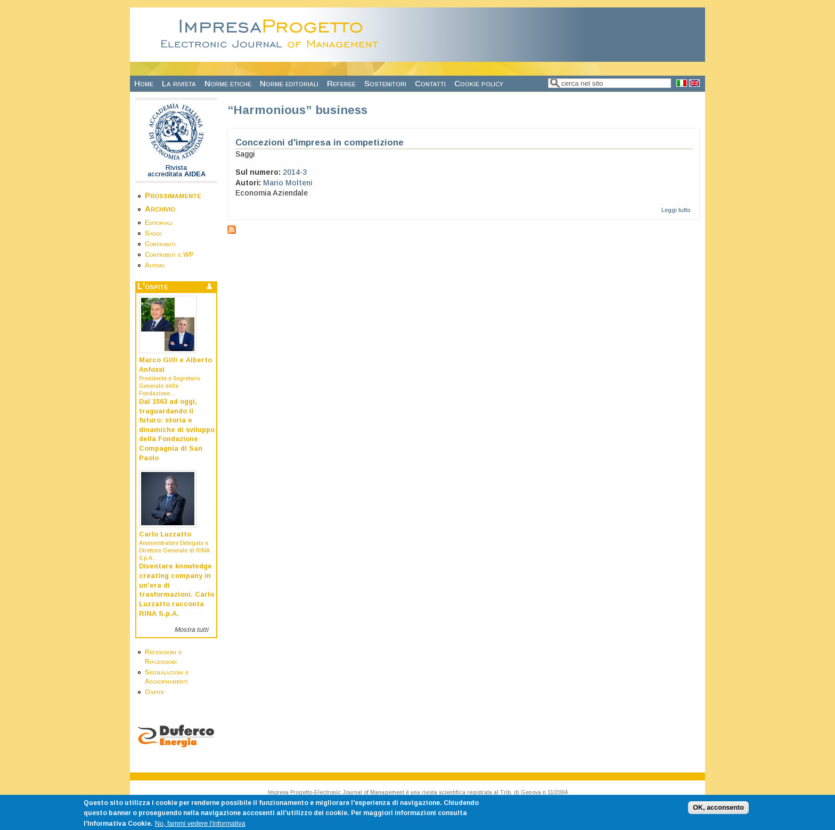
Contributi (160, 244)
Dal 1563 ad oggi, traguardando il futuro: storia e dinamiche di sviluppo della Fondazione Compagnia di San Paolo (177, 430)
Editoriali (159, 222)
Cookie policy (478, 83)
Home (143, 83)
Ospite (154, 692)
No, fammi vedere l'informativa (200, 826)
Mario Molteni (288, 182)
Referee (341, 83)
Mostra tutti (191, 629)
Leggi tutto (675, 210)
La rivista (179, 83)
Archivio (160, 208)
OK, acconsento (718, 810)
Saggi (153, 233)
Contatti (430, 83)
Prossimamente (173, 195)
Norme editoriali (289, 83)
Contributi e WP (169, 254)
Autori (155, 265)
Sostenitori (385, 83)
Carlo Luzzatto (165, 534)
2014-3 (295, 172)
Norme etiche (227, 83)
